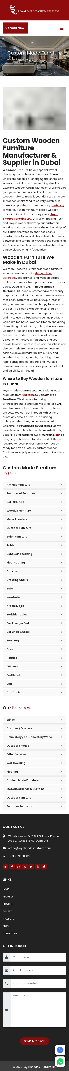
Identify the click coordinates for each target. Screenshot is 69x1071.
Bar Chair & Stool (18, 632)
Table (10, 545)
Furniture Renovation (21, 806)
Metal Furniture (17, 519)
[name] (38, 957)
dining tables (43, 273)
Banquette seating (19, 554)
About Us (8, 896)
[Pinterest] (25, 867)
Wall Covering (16, 763)
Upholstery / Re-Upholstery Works (30, 737)
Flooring (12, 772)
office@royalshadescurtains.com (27, 848)
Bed (9, 684)
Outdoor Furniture (19, 528)
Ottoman (13, 666)
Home (11, 59)
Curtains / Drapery (19, 728)
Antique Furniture (18, 484)
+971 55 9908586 (16, 856)
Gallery (7, 911)
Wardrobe (13, 597)
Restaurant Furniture (21, 493)
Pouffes (12, 658)
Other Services (16, 754)
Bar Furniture (15, 502)
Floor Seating (16, 562)
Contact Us (10, 933)
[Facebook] (12, 867)
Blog (6, 926)
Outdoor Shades (18, 746)
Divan (10, 649)
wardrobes (9, 278)
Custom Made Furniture (23, 780)
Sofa (10, 588)
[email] (38, 970)
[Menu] (61, 28)
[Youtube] (38, 867)
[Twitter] (5, 867)
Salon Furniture (17, 536)
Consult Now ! (15, 28)
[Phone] (60, 1050)
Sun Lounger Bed (18, 623)
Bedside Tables (17, 614)
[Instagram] (18, 867)
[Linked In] (31, 867)
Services (23, 59)
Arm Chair (13, 692)
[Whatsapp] (60, 1061)
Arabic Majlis (15, 606)
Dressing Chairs (17, 580)
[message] (38, 1009)
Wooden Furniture (19, 510)
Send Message (34, 1041)
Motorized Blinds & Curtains (25, 789)
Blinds (11, 720)
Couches (13, 571)
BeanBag (13, 640)
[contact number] (38, 983)
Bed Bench (14, 675)
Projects (8, 918)
